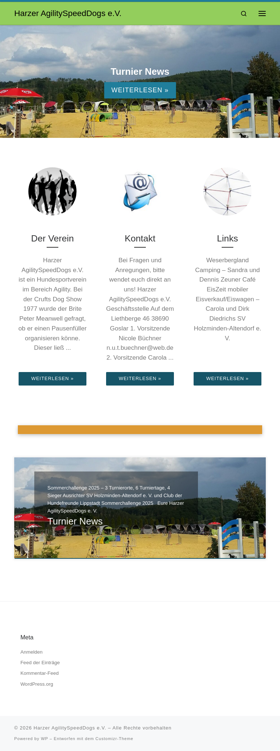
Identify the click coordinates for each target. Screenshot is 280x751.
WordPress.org (36, 684)
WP (44, 738)
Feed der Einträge (40, 662)
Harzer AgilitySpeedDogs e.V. (70, 728)
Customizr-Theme (114, 738)
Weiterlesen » (139, 90)
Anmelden (31, 652)
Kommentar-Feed (39, 673)
